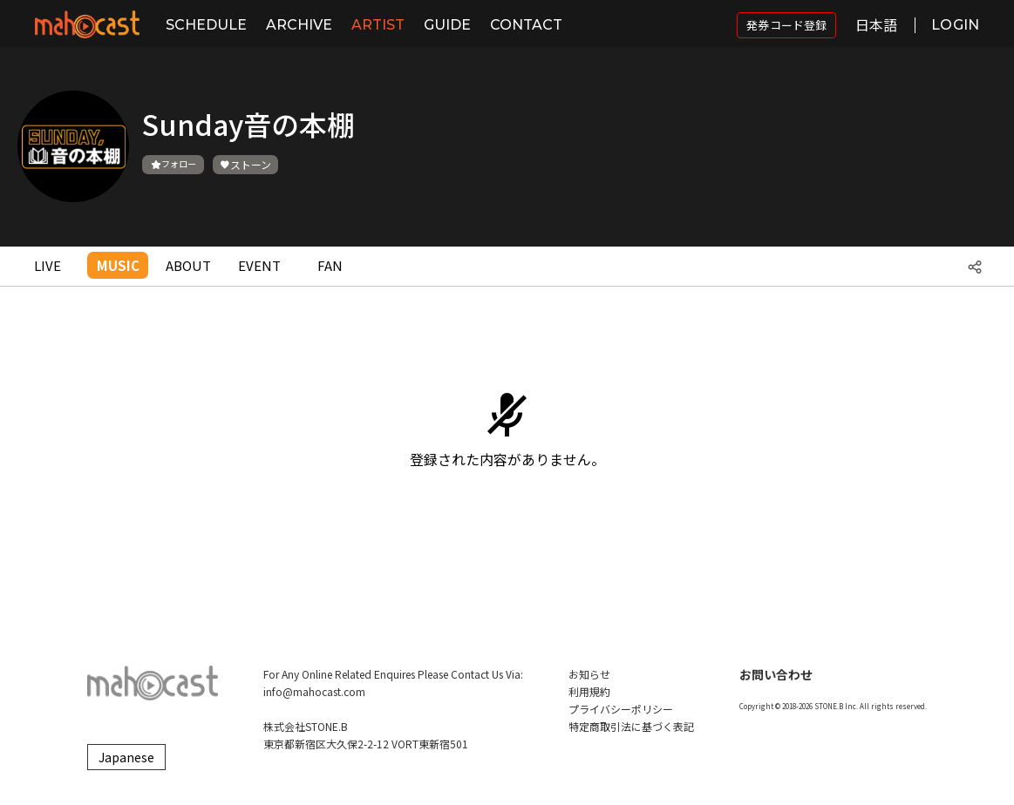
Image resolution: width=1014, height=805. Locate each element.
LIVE (47, 265)
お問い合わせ (776, 674)
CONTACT (526, 25)
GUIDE (447, 25)
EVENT (259, 265)
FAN (330, 265)
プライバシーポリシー (620, 708)
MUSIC (118, 265)
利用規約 (589, 691)
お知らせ (589, 673)
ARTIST (378, 25)
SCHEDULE (206, 25)
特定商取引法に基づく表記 (631, 726)
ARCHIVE (299, 25)
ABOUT (188, 265)
